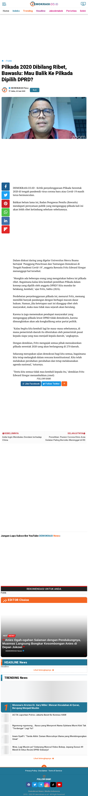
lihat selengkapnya (44, 670)
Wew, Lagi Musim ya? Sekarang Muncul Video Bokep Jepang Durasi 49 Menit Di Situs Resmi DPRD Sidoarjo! (47, 748)
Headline (40, 11)
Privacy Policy (31, 771)
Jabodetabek (56, 11)
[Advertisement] (44, 34)
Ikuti (35, 90)
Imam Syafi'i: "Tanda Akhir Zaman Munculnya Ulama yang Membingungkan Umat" (49, 737)
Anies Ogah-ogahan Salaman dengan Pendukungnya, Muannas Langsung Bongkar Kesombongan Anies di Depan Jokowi (41, 643)
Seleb (83, 11)
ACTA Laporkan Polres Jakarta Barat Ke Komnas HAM (39, 715)
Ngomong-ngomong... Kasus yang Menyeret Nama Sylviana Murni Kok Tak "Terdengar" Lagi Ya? (49, 727)
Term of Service (55, 771)
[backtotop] (44, 767)
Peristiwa (71, 11)
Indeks (16, 11)
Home (6, 11)
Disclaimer (42, 771)
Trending (28, 11)
